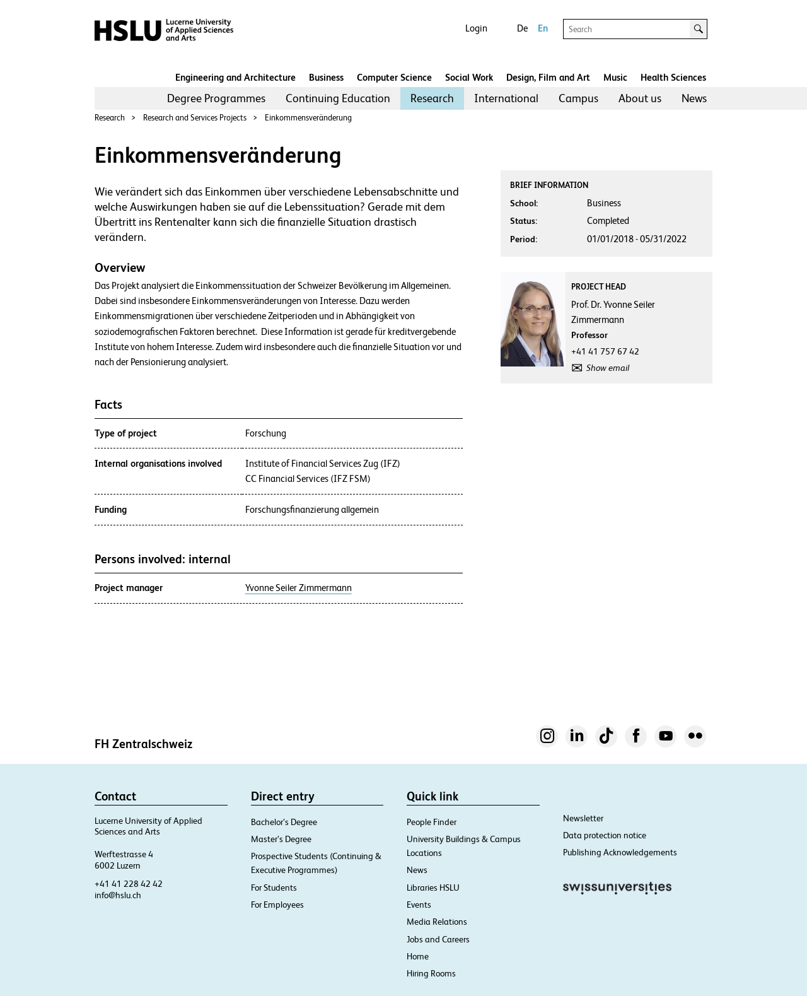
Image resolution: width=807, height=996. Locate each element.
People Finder (431, 822)
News (694, 98)
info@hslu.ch (118, 895)
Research (432, 98)
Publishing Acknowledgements (620, 852)
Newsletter (583, 818)
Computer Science (394, 77)
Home (418, 956)
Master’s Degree (281, 839)
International (506, 98)
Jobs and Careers (438, 939)
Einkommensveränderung (308, 117)
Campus (578, 98)
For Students (274, 887)
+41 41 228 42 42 (129, 884)
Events (419, 904)
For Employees (277, 904)
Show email (607, 368)
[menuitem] (216, 98)
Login (476, 28)
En (543, 28)
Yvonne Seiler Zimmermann (298, 588)
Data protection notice (604, 835)
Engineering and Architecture (235, 77)
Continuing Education (338, 98)
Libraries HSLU (433, 887)
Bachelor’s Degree (284, 822)
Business (326, 77)
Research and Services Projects (195, 117)
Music (615, 77)
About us (639, 98)
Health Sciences (673, 77)
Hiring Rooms (431, 973)
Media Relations (437, 922)
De (522, 28)
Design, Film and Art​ (548, 77)
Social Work (469, 77)
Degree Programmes (216, 98)
